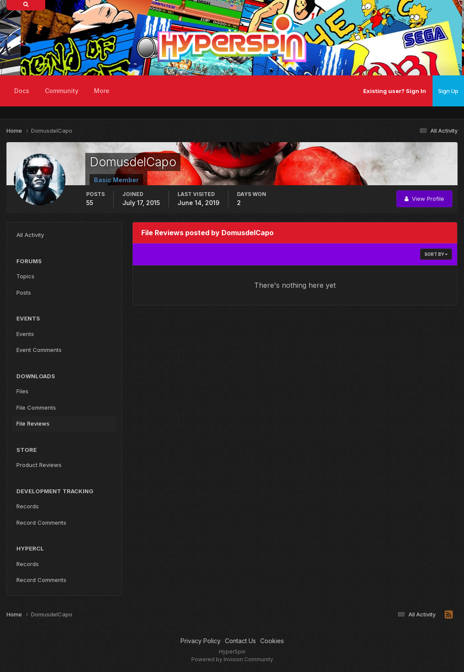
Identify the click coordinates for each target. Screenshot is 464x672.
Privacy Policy (201, 640)
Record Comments (41, 522)
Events (25, 333)
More (101, 90)
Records (27, 506)
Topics (25, 276)
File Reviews (33, 423)
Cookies (272, 640)
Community (61, 90)
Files (22, 391)
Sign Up (448, 90)
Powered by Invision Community (232, 659)
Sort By (436, 254)
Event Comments (39, 349)
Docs (21, 90)
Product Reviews (39, 464)
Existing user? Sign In (394, 90)
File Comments (36, 407)
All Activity (30, 234)
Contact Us (240, 640)
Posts (23, 292)
